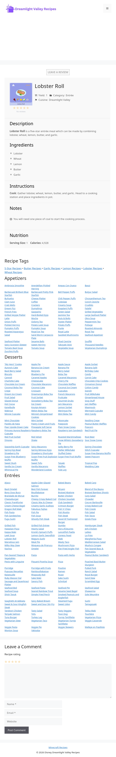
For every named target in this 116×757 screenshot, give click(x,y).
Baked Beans (64, 482)
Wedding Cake (92, 466)
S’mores (8, 440)
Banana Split (91, 367)
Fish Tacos (90, 515)
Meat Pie (35, 542)
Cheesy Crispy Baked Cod (43, 499)
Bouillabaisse (37, 492)
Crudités (89, 305)
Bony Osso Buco (13, 492)
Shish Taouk (10, 594)
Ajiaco (7, 482)
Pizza (60, 561)
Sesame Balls (37, 341)
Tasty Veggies (65, 610)
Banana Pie (63, 367)
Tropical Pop (91, 463)
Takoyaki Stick (65, 344)
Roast (61, 574)
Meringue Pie (64, 410)
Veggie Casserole (93, 620)
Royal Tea (89, 331)
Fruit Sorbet (37, 397)
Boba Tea (62, 374)
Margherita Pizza (93, 538)
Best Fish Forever (39, 489)
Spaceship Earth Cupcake (17, 446)
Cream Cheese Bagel (15, 505)
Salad (7, 334)
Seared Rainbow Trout (42, 591)
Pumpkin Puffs (12, 328)
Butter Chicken (65, 495)
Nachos (8, 548)
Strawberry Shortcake (42, 453)
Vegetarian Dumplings (96, 348)
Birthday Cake (92, 370)
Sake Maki (36, 578)
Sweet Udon (64, 604)
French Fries (11, 311)
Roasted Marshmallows (69, 436)
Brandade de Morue (14, 495)
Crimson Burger (66, 505)
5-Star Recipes (13, 268)
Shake (34, 440)
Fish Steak (63, 515)
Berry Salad (63, 370)
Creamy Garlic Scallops (42, 505)
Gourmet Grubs (66, 400)
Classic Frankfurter (14, 502)
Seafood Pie (64, 587)
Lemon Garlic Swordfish (43, 535)
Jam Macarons (65, 404)
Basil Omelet (11, 489)
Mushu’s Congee (93, 545)
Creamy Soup (64, 305)
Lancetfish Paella (66, 532)
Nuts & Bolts (64, 318)
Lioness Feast (64, 535)
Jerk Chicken (91, 528)
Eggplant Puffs (65, 308)
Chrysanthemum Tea (95, 298)
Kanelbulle (10, 407)
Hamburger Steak (93, 525)
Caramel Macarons (67, 377)
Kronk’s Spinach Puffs (41, 532)
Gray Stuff (90, 400)
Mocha (34, 318)
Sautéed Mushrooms (68, 334)
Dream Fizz (10, 308)
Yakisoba (35, 630)
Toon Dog (63, 614)
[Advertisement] (58, 39)
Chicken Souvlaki (66, 499)
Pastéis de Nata (12, 423)
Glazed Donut (11, 400)
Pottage (89, 325)
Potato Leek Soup (40, 325)
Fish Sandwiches (13, 515)
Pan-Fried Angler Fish (68, 548)
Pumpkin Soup (38, 328)
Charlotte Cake (12, 380)
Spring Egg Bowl (13, 450)
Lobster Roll (10, 538)
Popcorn (89, 427)
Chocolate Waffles (67, 384)
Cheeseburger (12, 499)
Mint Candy (90, 414)
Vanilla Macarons (39, 466)
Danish (88, 390)
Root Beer (90, 436)
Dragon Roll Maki (13, 509)
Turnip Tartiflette (66, 617)
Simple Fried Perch (40, 594)
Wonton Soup (11, 630)
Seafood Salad (92, 587)
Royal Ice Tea (37, 331)
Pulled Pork (90, 568)
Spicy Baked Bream (40, 600)
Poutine (62, 568)
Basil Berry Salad (13, 370)
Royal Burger (91, 574)
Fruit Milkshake (92, 394)
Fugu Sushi (10, 519)
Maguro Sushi (38, 538)
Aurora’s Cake (11, 367)
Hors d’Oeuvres (65, 528)
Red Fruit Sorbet (13, 436)
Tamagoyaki (91, 604)
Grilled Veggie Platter (15, 315)
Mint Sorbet (37, 420)
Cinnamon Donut (93, 384)
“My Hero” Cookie (13, 364)
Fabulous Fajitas (39, 509)
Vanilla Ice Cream (13, 466)
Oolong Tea (37, 321)
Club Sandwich (65, 502)
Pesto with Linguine (14, 561)
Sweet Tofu (36, 463)
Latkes (88, 532)
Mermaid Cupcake (94, 410)
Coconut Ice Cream (67, 387)
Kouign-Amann (38, 407)
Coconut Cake (38, 387)
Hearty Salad (37, 528)
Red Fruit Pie (91, 430)
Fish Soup (36, 515)
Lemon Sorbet (65, 407)
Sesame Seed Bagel (67, 591)
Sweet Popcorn (92, 456)
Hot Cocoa (10, 404)
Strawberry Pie (12, 453)
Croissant (35, 390)
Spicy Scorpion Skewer (16, 344)
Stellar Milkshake (66, 450)
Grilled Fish (10, 525)
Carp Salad (90, 495)
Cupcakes (63, 390)
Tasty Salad (36, 610)
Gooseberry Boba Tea (42, 400)
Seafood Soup (11, 591)
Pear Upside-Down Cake (16, 427)
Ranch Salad (91, 571)
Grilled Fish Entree (40, 525)
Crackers (35, 305)
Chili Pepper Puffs (67, 298)
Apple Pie (35, 364)
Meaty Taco (63, 542)
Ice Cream (36, 404)
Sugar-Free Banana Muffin (98, 453)
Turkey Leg (36, 617)
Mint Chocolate (12, 420)
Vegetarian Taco (39, 620)
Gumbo (62, 525)
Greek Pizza (90, 519)
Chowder (89, 499)
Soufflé (88, 341)
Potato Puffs (64, 325)
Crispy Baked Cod (93, 505)
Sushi (87, 600)
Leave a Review (58, 72)
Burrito (34, 495)
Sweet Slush (10, 463)
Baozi (87, 285)
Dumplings (36, 308)
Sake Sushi (63, 578)
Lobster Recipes (92, 268)
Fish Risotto (64, 512)
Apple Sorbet (91, 364)
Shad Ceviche (64, 341)
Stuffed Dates (65, 453)
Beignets (35, 370)
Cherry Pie (63, 380)
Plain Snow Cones (67, 427)
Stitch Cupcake (92, 450)
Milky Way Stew (12, 545)
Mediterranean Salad (95, 542)
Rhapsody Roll (38, 574)
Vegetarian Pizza (93, 617)
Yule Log (62, 469)
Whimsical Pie (11, 469)
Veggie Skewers (66, 627)
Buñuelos (9, 298)
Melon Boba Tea (39, 410)
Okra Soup (90, 318)
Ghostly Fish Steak (40, 519)
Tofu (33, 614)
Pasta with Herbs (66, 555)
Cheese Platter (38, 298)
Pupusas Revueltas (14, 571)
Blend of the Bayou (94, 489)
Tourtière (89, 614)
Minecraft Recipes (58, 747)
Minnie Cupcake (12, 414)
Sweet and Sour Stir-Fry (42, 604)
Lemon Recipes (72, 268)
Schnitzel (62, 581)
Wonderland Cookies (41, 469)
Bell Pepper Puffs (66, 292)
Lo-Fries (89, 535)
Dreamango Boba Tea (42, 394)
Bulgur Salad (91, 292)
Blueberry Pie (38, 374)
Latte (7, 318)
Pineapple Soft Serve (41, 427)
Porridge (9, 568)
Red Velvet (36, 436)
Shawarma (90, 591)
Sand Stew (90, 578)
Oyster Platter (65, 321)
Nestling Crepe (92, 420)
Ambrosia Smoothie (14, 285)
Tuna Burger (11, 617)
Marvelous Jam (12, 542)
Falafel (88, 308)
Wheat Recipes (13, 272)
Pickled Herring (12, 325)
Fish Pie (35, 512)
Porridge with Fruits (41, 568)
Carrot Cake (91, 377)
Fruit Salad (10, 397)
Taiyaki (61, 463)
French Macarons (66, 394)
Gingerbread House (94, 397)
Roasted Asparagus (14, 331)
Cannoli (8, 377)
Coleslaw (62, 301)
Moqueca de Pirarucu (41, 545)
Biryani (61, 489)
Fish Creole (90, 509)
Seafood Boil (11, 587)
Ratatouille (10, 574)
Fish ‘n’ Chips (64, 509)
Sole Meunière (92, 594)
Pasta (34, 555)
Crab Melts (10, 305)
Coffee (34, 301)
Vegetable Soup (66, 348)
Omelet (35, 548)
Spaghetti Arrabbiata (15, 600)
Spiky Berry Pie (65, 446)
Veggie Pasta (11, 627)
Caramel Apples (39, 377)
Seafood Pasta (38, 587)
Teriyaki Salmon (12, 614)
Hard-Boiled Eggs (39, 315)
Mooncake (63, 420)
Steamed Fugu (65, 600)
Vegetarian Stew (13, 620)
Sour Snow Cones (93, 440)
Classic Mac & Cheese (41, 502)
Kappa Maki (10, 532)
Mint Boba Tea (65, 414)
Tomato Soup (37, 348)
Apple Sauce (64, 364)
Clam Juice (10, 301)
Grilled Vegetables (94, 311)
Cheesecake (37, 380)
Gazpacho (36, 311)
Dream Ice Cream (13, 394)
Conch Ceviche (92, 301)
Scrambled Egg (92, 581)
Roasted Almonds (93, 328)
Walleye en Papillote (95, 627)
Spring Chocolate (93, 446)
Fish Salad (90, 512)
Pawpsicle (63, 423)
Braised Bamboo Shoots (97, 492)
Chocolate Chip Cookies (96, 380)
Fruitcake (62, 397)
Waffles (61, 466)
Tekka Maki (90, 610)
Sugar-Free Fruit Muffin (69, 456)
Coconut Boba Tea (14, 387)
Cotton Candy (91, 387)
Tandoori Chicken (13, 610)
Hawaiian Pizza (12, 528)
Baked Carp (90, 482)
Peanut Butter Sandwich (97, 555)
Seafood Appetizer (94, 334)
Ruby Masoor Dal (13, 578)
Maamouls (90, 407)
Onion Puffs (10, 321)
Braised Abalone (66, 492)
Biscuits (8, 374)
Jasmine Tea (64, 315)
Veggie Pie (36, 627)
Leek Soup (10, 535)
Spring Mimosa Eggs (41, 450)
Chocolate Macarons (41, 384)
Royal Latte (63, 331)
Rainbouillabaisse (40, 571)
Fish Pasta (9, 512)
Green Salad (64, 311)
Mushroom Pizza (66, 545)
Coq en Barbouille (94, 502)
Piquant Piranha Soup (42, 561)
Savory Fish (36, 581)
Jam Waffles (91, 404)
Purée (61, 328)
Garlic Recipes (52, 268)
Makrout (9, 410)
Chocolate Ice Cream (15, 384)
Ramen (61, 571)
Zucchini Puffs (11, 351)
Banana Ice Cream (40, 367)
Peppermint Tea (93, 321)
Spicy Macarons (39, 446)
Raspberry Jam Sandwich (70, 430)
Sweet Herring (38, 344)
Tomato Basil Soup (14, 348)
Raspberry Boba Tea (41, 430)
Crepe (7, 390)
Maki (60, 538)
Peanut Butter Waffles (96, 423)
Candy (88, 374)
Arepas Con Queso (67, 285)
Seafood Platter (12, 341)
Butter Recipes (32, 268)
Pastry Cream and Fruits (43, 423)
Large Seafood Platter (95, 315)
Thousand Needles (94, 344)
